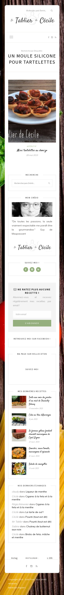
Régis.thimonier (20, 504)
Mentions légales (17, 587)
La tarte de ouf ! (34, 512)
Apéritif (32, 146)
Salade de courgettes (38, 464)
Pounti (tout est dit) (36, 516)
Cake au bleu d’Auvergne (40, 415)
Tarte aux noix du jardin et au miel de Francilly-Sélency (40, 401)
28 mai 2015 (32, 155)
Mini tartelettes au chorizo (32, 150)
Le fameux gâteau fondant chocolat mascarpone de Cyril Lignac (40, 434)
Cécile (15, 496)
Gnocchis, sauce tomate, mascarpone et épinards (39, 450)
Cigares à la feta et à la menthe (30, 506)
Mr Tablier (17, 521)
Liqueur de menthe (36, 491)
